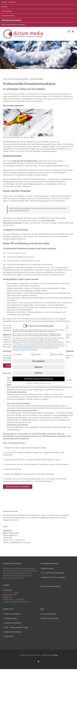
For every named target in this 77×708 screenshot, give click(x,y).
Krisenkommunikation (50, 582)
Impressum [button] (48, 383)
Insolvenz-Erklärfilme (12, 623)
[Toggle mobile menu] (73, 31)
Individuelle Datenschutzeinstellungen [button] (38, 379)
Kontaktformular (10, 618)
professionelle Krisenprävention (24, 161)
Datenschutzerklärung (13, 632)
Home (5, 79)
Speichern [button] (39, 367)
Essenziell (17, 354)
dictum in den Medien (49, 618)
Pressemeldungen (48, 614)
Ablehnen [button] (38, 373)
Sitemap (55, 655)
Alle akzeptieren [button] (38, 361)
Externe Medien (57, 354)
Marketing (36, 354)
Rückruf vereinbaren (12, 614)
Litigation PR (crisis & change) (53, 577)
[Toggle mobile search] (69, 31)
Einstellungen (16, 350)
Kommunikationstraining (51, 586)
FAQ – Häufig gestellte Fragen (16, 627)
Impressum (7, 531)
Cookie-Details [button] (29, 383)
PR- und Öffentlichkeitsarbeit (52, 573)
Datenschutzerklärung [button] (39, 383)
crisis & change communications (18, 79)
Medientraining (47, 568)
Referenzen (9, 636)
